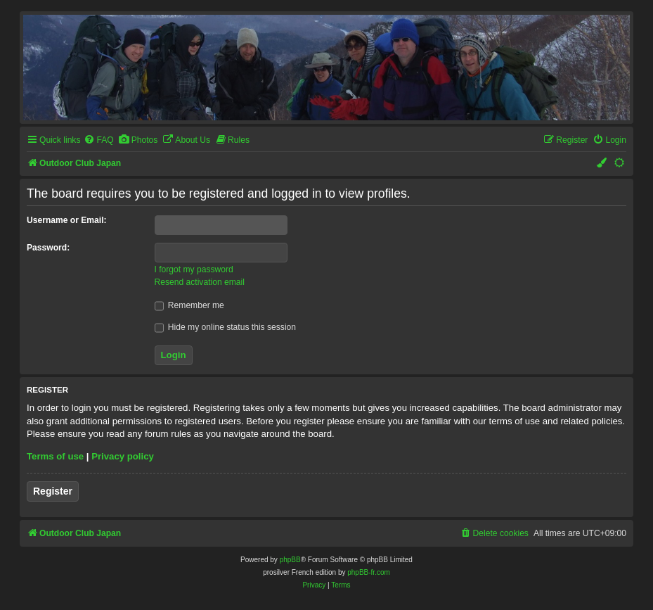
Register (52, 491)
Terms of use (55, 456)
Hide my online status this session (226, 327)
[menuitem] (98, 140)
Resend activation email (200, 282)
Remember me (189, 305)
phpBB (290, 560)
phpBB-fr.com (368, 572)
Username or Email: (67, 220)
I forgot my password (194, 269)
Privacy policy (122, 456)
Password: (48, 248)
